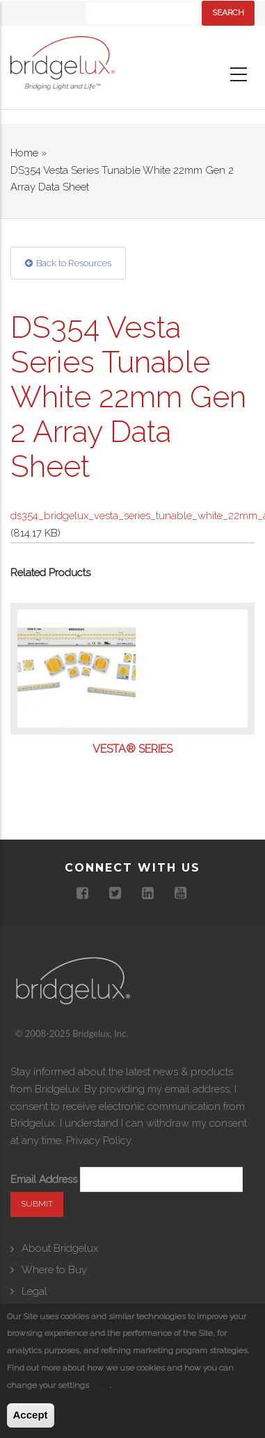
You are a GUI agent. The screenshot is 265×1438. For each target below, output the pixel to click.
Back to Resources (73, 263)
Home (24, 153)
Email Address (43, 1179)
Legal (34, 1291)
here (100, 1385)
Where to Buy (54, 1270)
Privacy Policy (98, 1140)
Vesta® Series (132, 749)
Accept (30, 1415)
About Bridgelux (60, 1248)
